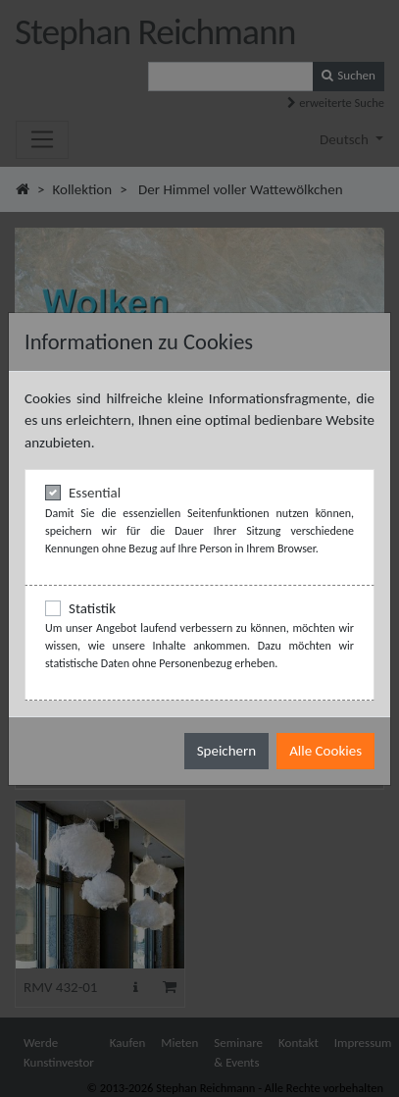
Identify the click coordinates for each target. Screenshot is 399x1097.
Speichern (226, 750)
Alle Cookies (325, 750)
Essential (95, 492)
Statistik (92, 608)
